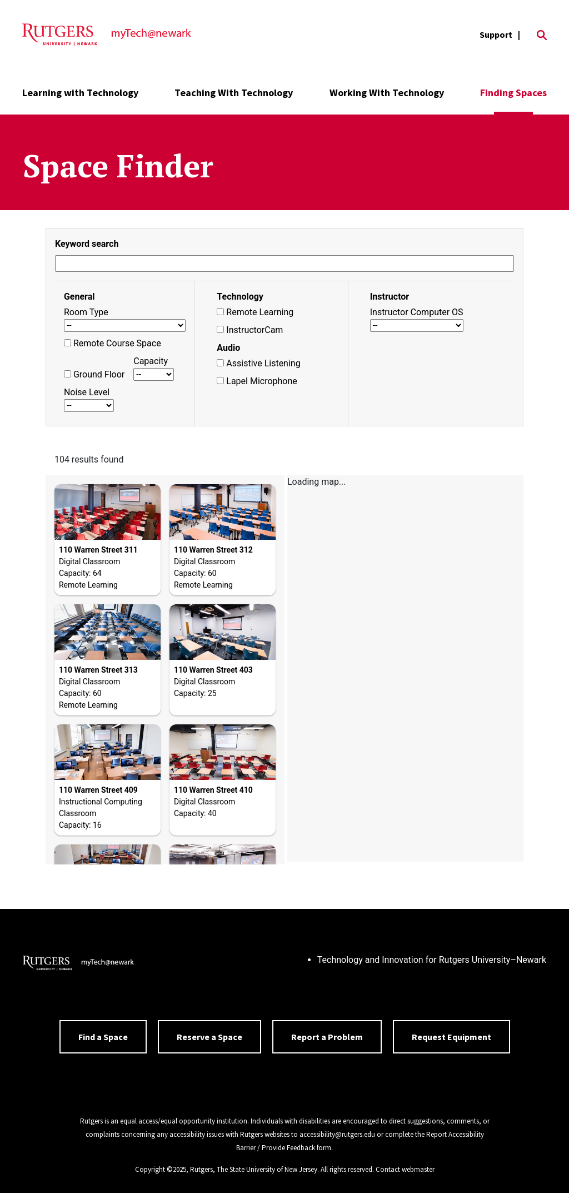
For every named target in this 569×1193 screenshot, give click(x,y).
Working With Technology (387, 92)
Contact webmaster (405, 1169)
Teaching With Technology (233, 92)
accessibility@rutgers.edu (337, 1134)
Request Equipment (451, 1036)
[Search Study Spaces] (284, 263)
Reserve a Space (209, 1036)
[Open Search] (542, 35)
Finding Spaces (513, 92)
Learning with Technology (80, 92)
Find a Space (103, 1036)
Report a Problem (327, 1036)
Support (496, 34)
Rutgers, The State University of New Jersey (253, 1169)
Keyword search (86, 243)
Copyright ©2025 (160, 1169)
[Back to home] (78, 964)
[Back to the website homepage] (106, 35)
